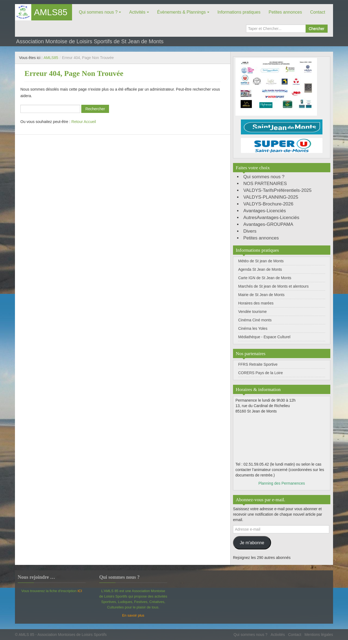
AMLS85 (50, 12)
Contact (317, 12)
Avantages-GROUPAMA (268, 224)
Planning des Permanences (281, 483)
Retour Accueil (84, 121)
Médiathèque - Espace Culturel (264, 337)
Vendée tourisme (252, 311)
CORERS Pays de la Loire (260, 373)
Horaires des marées (256, 303)
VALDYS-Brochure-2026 (268, 204)
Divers (249, 231)
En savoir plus (133, 615)
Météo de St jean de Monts (261, 261)
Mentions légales (318, 634)
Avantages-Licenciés (264, 210)
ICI (79, 591)
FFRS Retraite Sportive (258, 364)
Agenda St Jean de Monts (260, 269)
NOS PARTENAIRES (265, 183)
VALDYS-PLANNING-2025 (270, 197)
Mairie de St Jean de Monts (261, 295)
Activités (137, 12)
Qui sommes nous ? (98, 12)
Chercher (316, 28)
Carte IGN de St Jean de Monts (264, 278)
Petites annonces (285, 12)
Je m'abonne (252, 542)
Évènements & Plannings (181, 12)
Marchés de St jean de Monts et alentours (273, 286)
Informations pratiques (238, 12)
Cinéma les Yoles (252, 328)
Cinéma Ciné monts (255, 320)
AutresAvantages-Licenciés (271, 217)
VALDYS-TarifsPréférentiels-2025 (277, 190)
